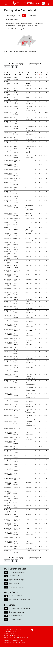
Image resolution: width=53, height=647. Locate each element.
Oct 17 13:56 (9, 497)
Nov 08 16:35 (9, 275)
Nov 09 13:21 (9, 524)
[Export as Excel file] (12, 66)
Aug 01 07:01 (9, 239)
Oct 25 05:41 (9, 510)
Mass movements (12, 19)
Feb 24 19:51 (9, 520)
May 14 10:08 (9, 488)
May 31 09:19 (9, 289)
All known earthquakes (16, 587)
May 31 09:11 (9, 284)
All (24, 16)
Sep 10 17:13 (9, 515)
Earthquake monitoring (16, 612)
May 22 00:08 (9, 78)
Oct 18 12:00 (9, 261)
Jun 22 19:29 (9, 293)
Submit (7, 67)
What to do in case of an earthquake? (21, 599)
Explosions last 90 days (16, 580)
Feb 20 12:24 (9, 82)
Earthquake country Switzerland (19, 608)
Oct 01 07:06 (9, 89)
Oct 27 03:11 (9, 271)
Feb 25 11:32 (9, 228)
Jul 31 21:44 (8, 506)
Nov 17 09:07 (9, 257)
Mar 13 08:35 (9, 93)
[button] (6, 4)
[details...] (10, 102)
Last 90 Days (10, 16)
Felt (19, 16)
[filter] (6, 75)
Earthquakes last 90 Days (17, 572)
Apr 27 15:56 (9, 98)
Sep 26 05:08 (9, 223)
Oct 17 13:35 (9, 252)
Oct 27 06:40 (9, 492)
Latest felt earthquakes (16, 576)
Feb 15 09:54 (9, 243)
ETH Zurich (21, 643)
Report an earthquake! (16, 596)
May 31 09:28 (9, 280)
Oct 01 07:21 (9, 248)
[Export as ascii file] (16, 66)
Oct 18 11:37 (9, 501)
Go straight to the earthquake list (16, 29)
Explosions (32, 16)
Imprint (6, 641)
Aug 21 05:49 (9, 483)
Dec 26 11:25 (9, 234)
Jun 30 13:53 (9, 529)
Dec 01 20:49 (9, 266)
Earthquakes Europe (15, 616)
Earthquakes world (15, 619)
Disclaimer (14, 641)
